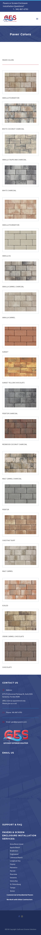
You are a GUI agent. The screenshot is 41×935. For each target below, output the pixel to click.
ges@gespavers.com (19, 722)
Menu (37, 18)
